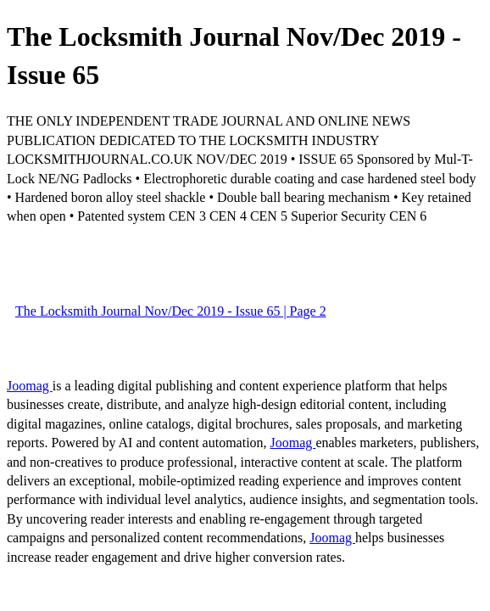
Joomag (30, 385)
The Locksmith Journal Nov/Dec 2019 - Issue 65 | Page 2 (170, 311)
